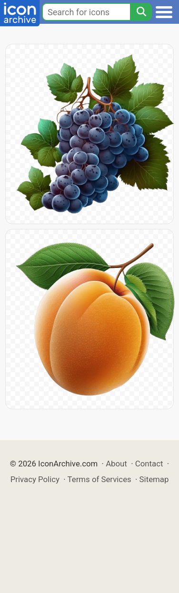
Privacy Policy (35, 479)
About (116, 463)
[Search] (141, 12)
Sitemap (154, 479)
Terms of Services (99, 479)
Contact (149, 463)
